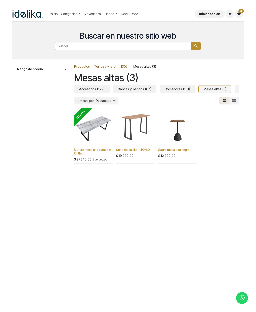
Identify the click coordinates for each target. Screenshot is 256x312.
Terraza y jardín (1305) (111, 66)
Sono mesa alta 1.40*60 (133, 150)
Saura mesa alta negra (174, 150)
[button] (96, 100)
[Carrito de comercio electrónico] (230, 14)
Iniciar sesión (209, 14)
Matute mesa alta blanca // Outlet (92, 151)
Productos (82, 66)
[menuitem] (53, 14)
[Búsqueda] (196, 46)
